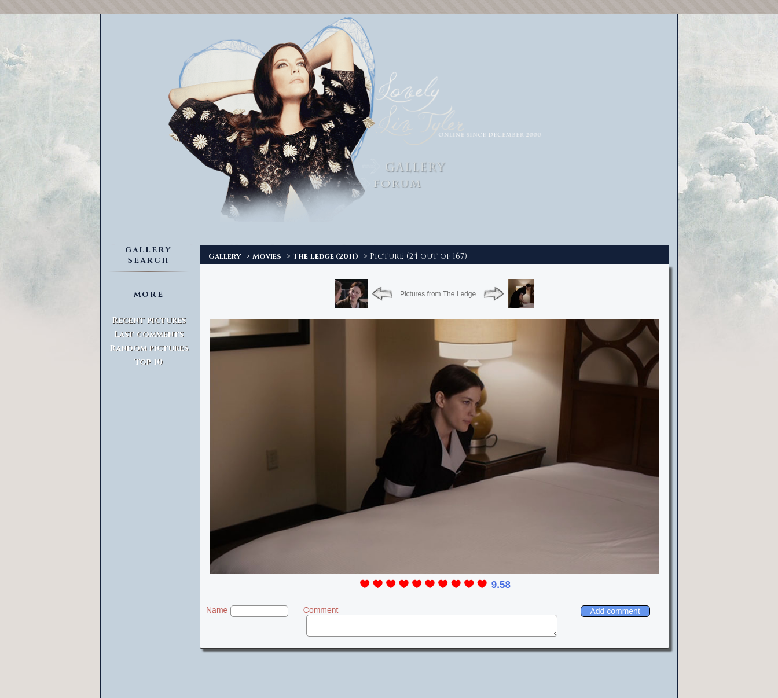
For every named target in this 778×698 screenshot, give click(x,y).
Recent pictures (149, 320)
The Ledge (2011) (325, 256)
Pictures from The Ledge (438, 294)
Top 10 (148, 362)
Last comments (149, 334)
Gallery (224, 256)
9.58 (501, 584)
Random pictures (148, 348)
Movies (266, 256)
